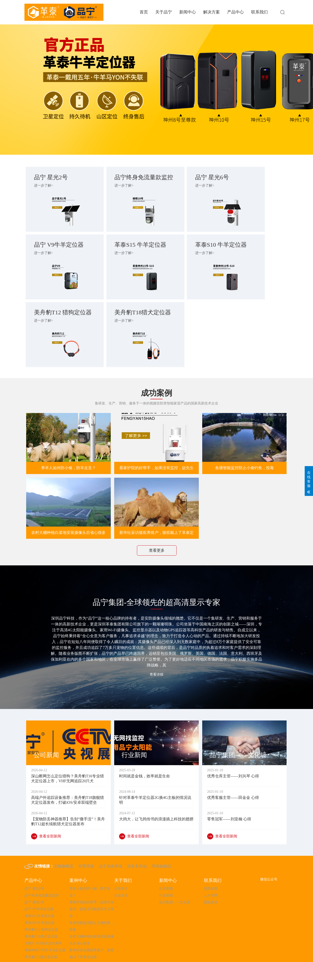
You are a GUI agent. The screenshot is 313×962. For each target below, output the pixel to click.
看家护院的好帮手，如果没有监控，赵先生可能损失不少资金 (156, 431)
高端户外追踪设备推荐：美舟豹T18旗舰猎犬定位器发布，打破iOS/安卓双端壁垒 (67, 777)
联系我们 (259, 12)
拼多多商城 (137, 844)
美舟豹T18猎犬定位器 (253, 254)
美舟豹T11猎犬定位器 (40, 934)
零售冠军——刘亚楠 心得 (229, 796)
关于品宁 (163, 12)
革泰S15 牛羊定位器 (55, 254)
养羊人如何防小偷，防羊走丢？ (68, 429)
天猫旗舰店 (63, 844)
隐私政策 (211, 880)
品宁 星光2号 (52, 178)
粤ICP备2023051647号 (188, 951)
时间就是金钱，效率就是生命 (144, 753)
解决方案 (211, 12)
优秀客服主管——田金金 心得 (233, 775)
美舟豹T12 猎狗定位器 (188, 254)
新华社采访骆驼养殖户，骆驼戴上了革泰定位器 (156, 508)
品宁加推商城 (110, 844)
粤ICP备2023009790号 (30, 959)
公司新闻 (166, 866)
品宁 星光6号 (184, 178)
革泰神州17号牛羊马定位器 (45, 928)
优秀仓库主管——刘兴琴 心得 (233, 753)
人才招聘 (211, 873)
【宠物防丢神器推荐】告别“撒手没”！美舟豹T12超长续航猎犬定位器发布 (68, 798)
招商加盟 (211, 866)
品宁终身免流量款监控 (122, 178)
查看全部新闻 (46, 814)
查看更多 (157, 524)
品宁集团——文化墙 (174, 880)
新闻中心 (187, 12)
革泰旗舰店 (161, 844)
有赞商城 (86, 844)
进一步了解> (45, 186)
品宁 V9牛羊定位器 (252, 178)
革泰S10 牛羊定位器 (121, 254)
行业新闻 (166, 873)
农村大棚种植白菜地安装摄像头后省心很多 (68, 506)
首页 (144, 12)
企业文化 (121, 873)
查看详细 (156, 648)
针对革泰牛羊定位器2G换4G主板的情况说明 (155, 777)
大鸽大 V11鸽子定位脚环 (43, 921)
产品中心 (235, 12)
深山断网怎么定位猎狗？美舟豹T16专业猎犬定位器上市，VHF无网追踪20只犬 (67, 756)
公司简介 (121, 866)
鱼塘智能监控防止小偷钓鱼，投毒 (244, 429)
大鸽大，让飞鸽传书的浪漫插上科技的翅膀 (156, 796)
